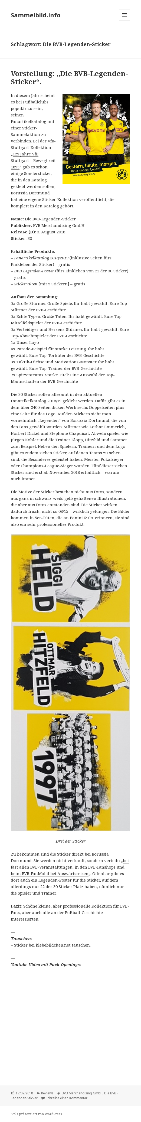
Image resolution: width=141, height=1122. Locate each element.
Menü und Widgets (124, 20)
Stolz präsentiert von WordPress (36, 1114)
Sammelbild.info (35, 15)
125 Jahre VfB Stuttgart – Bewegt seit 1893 (33, 160)
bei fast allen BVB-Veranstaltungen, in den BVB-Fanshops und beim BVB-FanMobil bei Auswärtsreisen (70, 867)
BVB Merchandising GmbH (82, 1093)
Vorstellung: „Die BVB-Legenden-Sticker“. (69, 77)
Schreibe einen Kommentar (66, 1098)
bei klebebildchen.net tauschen (59, 945)
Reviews (47, 1093)
